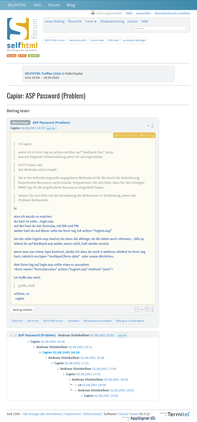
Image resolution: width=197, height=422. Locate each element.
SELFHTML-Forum (55, 40)
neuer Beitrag (54, 21)
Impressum (72, 414)
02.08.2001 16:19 (33, 128)
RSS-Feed (113, 40)
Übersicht (75, 21)
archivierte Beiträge (134, 40)
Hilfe (144, 21)
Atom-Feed (97, 40)
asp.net (51, 128)
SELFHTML (17, 5)
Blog (71, 5)
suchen (132, 21)
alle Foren (33, 321)
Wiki (37, 5)
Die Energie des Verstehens (42, 414)
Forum (54, 5)
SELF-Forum (20, 123)
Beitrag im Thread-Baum (130, 321)
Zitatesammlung (112, 21)
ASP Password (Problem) (51, 122)
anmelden (73, 321)
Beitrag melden (23, 310)
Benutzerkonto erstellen (98, 321)
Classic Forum (128, 414)
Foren (89, 21)
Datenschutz (92, 414)
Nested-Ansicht (78, 40)
